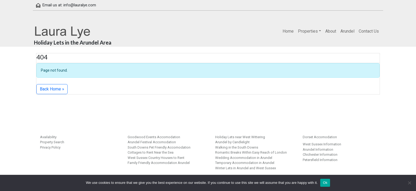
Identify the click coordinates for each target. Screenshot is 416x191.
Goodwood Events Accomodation (154, 137)
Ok (325, 183)
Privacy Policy (50, 147)
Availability (48, 137)
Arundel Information (318, 149)
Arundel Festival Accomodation (152, 142)
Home (288, 31)
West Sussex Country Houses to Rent (156, 158)
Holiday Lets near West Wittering (240, 137)
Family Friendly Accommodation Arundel (159, 163)
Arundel (347, 31)
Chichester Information (320, 155)
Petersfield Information (320, 160)
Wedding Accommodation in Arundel (243, 158)
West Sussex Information (322, 144)
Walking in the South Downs (236, 147)
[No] (409, 182)
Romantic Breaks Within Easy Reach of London (251, 152)
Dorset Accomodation (320, 137)
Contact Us (369, 31)
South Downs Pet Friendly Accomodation (159, 147)
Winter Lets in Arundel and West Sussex (245, 168)
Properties (308, 31)
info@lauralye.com (79, 5)
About (330, 31)
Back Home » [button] (52, 89)
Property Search (52, 142)
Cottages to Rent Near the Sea (151, 152)
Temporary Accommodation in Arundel (244, 163)
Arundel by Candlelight (232, 142)
